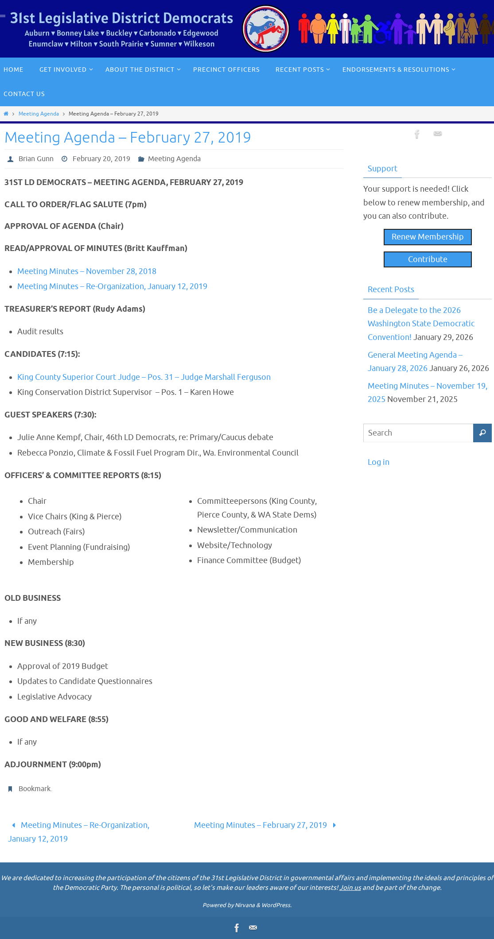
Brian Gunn (36, 159)
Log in (378, 462)
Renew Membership (428, 237)
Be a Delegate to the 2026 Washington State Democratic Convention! (421, 323)
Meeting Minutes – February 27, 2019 (267, 825)
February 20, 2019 (101, 159)
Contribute (427, 259)
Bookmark (35, 788)
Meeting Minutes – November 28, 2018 (86, 271)
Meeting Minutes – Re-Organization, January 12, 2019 (112, 286)
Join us (350, 888)
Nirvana (245, 905)
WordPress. (276, 905)
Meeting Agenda (39, 113)
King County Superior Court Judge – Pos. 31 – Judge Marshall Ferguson (144, 377)
